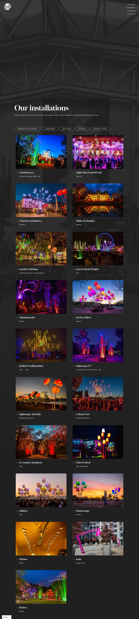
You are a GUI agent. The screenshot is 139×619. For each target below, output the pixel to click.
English (5, 617)
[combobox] (6, 617)
